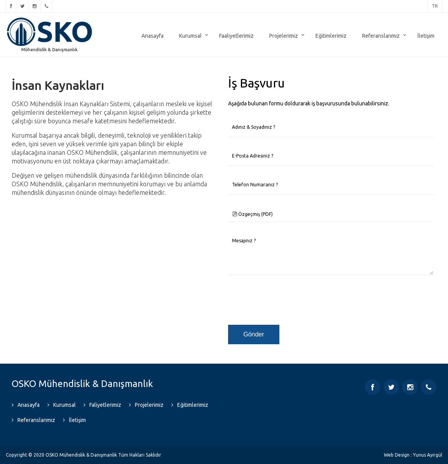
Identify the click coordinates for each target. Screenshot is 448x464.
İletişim (425, 36)
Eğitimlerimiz (331, 36)
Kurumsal (190, 36)
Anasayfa (152, 36)
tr (435, 6)
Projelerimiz (283, 36)
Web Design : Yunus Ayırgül (413, 454)
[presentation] (287, 300)
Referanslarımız (381, 36)
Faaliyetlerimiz (236, 36)
